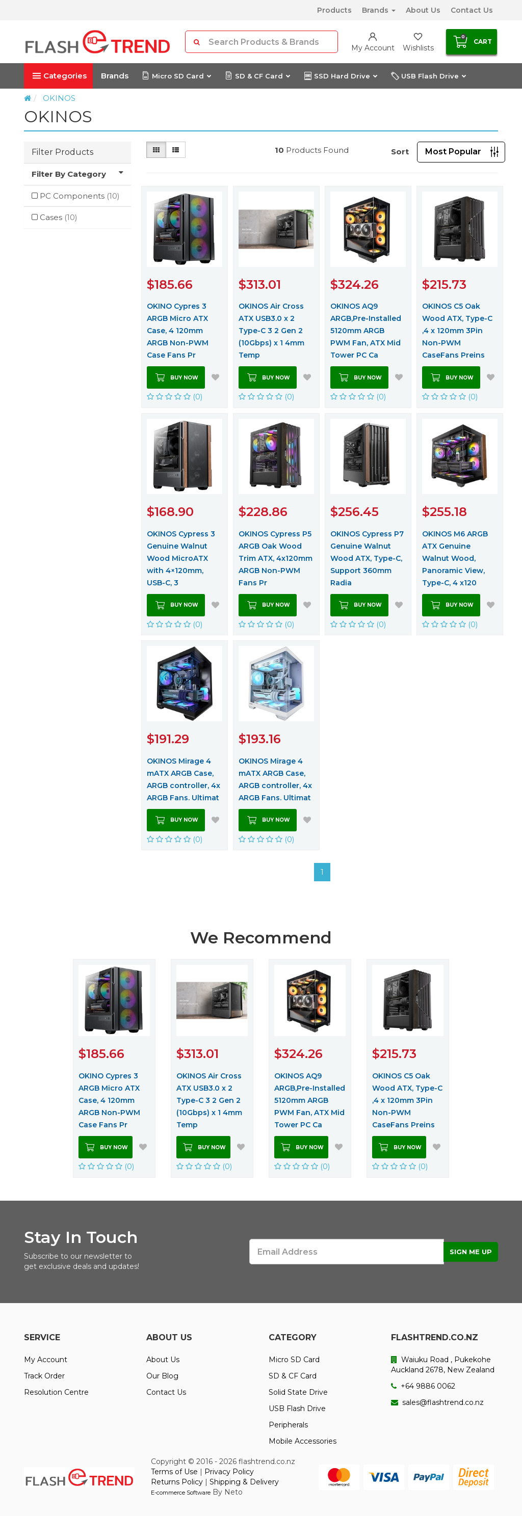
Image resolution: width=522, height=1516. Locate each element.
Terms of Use (174, 1471)
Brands (379, 10)
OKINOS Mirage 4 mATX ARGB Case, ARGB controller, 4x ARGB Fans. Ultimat (183, 779)
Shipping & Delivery (244, 1481)
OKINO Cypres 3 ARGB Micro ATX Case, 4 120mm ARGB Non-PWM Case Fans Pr (177, 331)
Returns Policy (177, 1481)
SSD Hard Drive (340, 76)
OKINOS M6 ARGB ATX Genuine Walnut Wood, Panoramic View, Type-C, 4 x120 (455, 558)
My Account (45, 1359)
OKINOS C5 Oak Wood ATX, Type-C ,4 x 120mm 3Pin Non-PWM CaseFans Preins (457, 331)
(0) (175, 396)
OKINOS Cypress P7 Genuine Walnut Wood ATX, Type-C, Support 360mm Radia (367, 558)
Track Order (44, 1375)
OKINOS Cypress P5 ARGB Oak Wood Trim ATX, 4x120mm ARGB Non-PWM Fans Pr (275, 558)
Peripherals (288, 1424)
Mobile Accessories (302, 1441)
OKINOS (59, 98)
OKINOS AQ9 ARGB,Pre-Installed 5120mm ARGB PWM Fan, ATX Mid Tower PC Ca (365, 331)
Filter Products (62, 152)
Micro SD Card (176, 76)
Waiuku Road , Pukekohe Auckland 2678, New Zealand (442, 1364)
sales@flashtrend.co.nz (437, 1402)
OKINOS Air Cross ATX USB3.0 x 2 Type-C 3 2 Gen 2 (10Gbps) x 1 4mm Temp (271, 331)
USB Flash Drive (428, 76)
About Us (423, 10)
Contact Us (472, 10)
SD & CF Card (257, 76)
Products (334, 10)
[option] (114, 1068)
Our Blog (162, 1375)
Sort (400, 151)
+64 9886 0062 (423, 1386)
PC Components (80, 196)
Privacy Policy (229, 1471)
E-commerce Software (181, 1492)
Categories (60, 75)
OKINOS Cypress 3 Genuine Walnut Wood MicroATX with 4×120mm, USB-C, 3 (181, 558)
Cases (58, 217)
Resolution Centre (56, 1392)
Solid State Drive (298, 1392)
